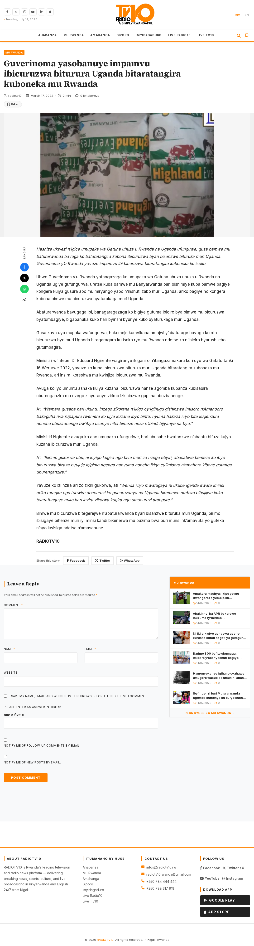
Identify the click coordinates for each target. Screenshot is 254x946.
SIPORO (123, 35)
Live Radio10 (92, 895)
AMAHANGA (100, 35)
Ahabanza (90, 867)
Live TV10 (90, 901)
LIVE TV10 (205, 35)
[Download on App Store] (50, 11)
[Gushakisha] (239, 36)
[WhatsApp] (24, 289)
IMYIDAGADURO (149, 35)
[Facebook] (7, 11)
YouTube (210, 878)
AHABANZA (47, 35)
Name (9, 649)
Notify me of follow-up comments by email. (42, 745)
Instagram (232, 878)
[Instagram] (24, 11)
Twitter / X (233, 868)
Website (10, 672)
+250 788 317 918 (160, 888)
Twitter (102, 560)
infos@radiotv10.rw (161, 867)
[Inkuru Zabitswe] (247, 35)
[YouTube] (33, 11)
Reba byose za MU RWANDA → (210, 713)
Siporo (88, 884)
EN (247, 15)
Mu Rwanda (92, 873)
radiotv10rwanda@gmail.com (168, 874)
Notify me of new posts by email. (32, 762)
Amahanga (91, 879)
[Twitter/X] (15, 11)
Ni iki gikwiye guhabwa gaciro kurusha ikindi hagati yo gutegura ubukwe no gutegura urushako (219, 636)
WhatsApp (129, 560)
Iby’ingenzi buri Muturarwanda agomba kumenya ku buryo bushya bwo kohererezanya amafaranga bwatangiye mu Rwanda (220, 695)
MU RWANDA (73, 35)
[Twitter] (24, 278)
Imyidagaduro (93, 890)
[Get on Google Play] (41, 11)
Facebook (76, 560)
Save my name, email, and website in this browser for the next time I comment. (79, 696)
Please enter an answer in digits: (32, 707)
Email (90, 649)
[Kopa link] (24, 300)
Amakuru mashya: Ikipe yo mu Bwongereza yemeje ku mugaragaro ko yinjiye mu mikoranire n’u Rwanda (216, 596)
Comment (13, 605)
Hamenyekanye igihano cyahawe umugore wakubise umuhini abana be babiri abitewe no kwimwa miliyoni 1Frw (219, 675)
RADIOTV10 (105, 939)
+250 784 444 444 (161, 881)
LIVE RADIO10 (179, 35)
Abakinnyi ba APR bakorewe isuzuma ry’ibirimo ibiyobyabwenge (214, 616)
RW (237, 15)
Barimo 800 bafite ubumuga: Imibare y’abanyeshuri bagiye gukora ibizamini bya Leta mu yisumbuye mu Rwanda (216, 656)
